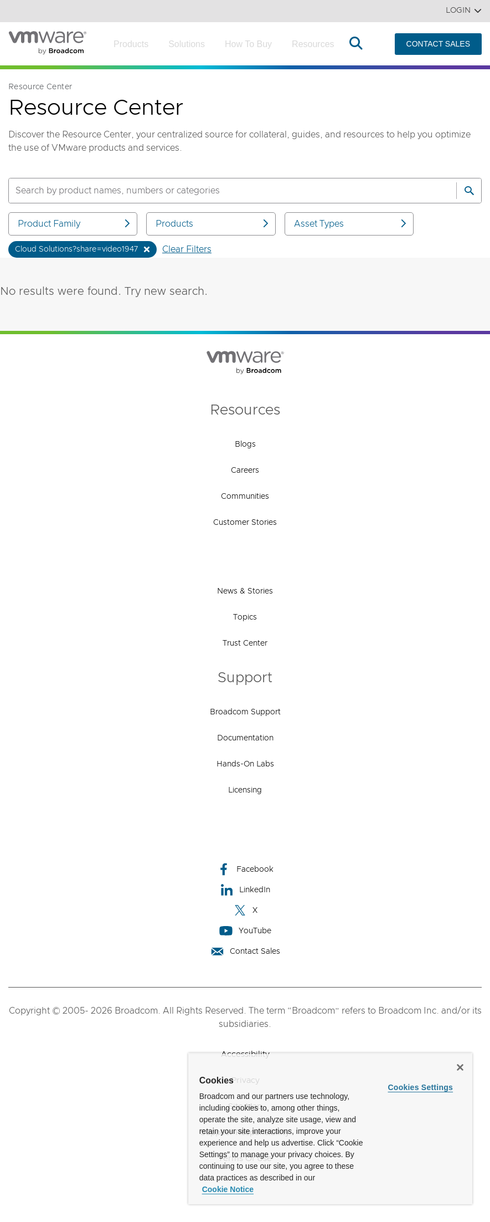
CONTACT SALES (438, 43)
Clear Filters (187, 249)
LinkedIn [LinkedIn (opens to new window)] (245, 890)
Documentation (245, 738)
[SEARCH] (220, 190)
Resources (313, 44)
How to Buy (248, 44)
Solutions (186, 44)
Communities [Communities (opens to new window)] (245, 496)
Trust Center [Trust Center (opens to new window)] (245, 643)
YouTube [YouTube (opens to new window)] (245, 931)
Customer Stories (245, 522)
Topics (245, 617)
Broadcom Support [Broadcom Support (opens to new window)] (245, 712)
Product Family (75, 223)
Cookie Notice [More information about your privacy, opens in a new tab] (228, 1189)
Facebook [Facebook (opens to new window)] (245, 869)
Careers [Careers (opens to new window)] (245, 470)
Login (464, 11)
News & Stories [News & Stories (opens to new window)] (245, 591)
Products (131, 44)
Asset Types (351, 223)
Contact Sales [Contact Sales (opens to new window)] (245, 951)
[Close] (460, 1067)
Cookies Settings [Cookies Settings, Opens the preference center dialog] (420, 1087)
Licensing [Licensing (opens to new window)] (245, 790)
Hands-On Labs (245, 764)
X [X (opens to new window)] (245, 910)
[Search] (469, 190)
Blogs (245, 444)
